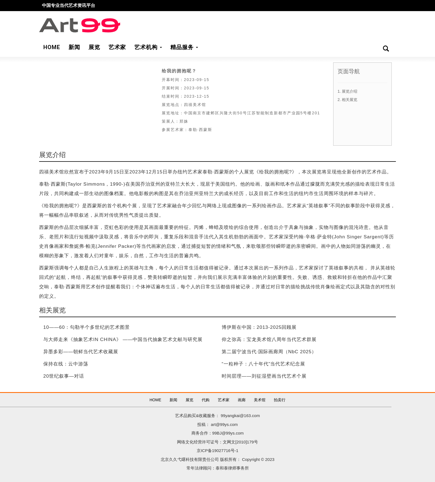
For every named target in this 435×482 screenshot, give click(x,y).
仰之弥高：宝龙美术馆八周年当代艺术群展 (269, 339)
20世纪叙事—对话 (63, 376)
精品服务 (184, 47)
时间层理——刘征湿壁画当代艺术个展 (264, 376)
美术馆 (259, 400)
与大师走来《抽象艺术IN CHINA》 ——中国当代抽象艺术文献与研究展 (123, 339)
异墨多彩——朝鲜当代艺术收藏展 (80, 351)
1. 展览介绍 (348, 91)
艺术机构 (148, 47)
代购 (205, 400)
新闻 (173, 400)
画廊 (242, 400)
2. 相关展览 (348, 99)
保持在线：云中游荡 (65, 364)
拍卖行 (279, 400)
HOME (155, 400)
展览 (189, 400)
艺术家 (223, 400)
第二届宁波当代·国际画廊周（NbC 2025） (269, 351)
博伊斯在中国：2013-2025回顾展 (259, 327)
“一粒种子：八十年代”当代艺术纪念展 (263, 364)
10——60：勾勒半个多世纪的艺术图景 (86, 327)
